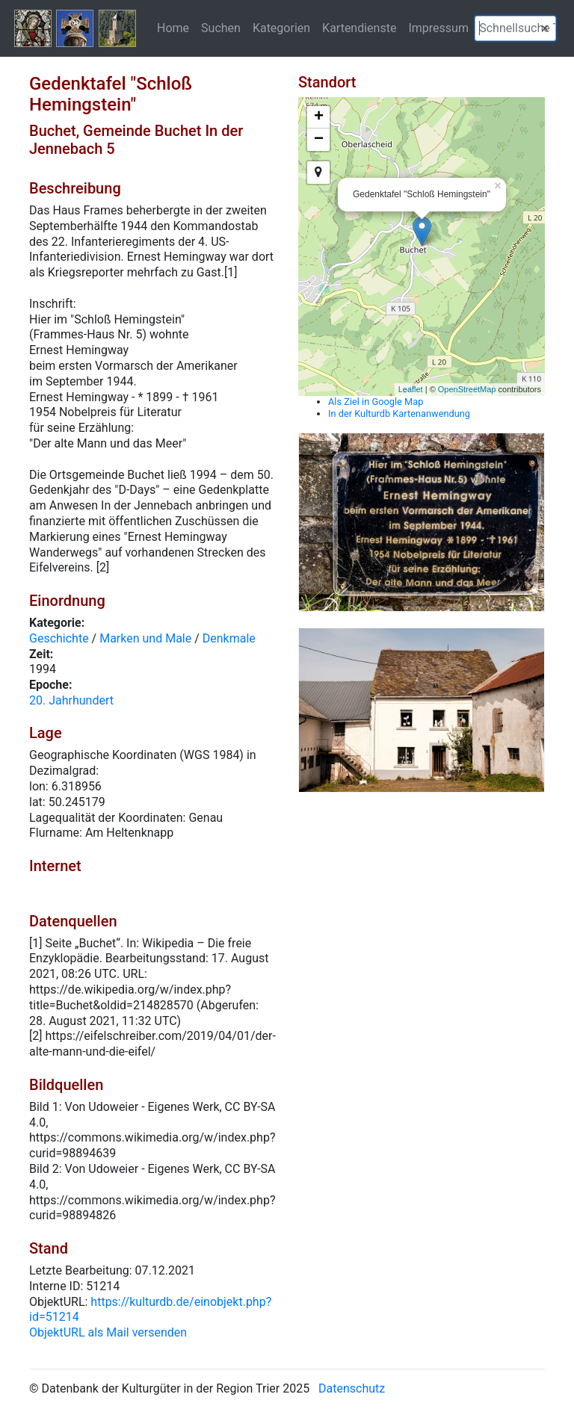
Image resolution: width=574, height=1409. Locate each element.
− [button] (319, 139)
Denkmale (229, 638)
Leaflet (410, 389)
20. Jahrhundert (71, 700)
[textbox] (515, 28)
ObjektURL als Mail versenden (108, 1332)
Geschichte (59, 638)
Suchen (221, 27)
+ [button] (319, 117)
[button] (545, 28)
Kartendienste (359, 27)
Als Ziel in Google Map (375, 401)
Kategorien (281, 27)
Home (173, 27)
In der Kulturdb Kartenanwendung (399, 413)
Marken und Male (145, 638)
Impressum (438, 27)
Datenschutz (351, 1388)
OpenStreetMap (467, 389)
